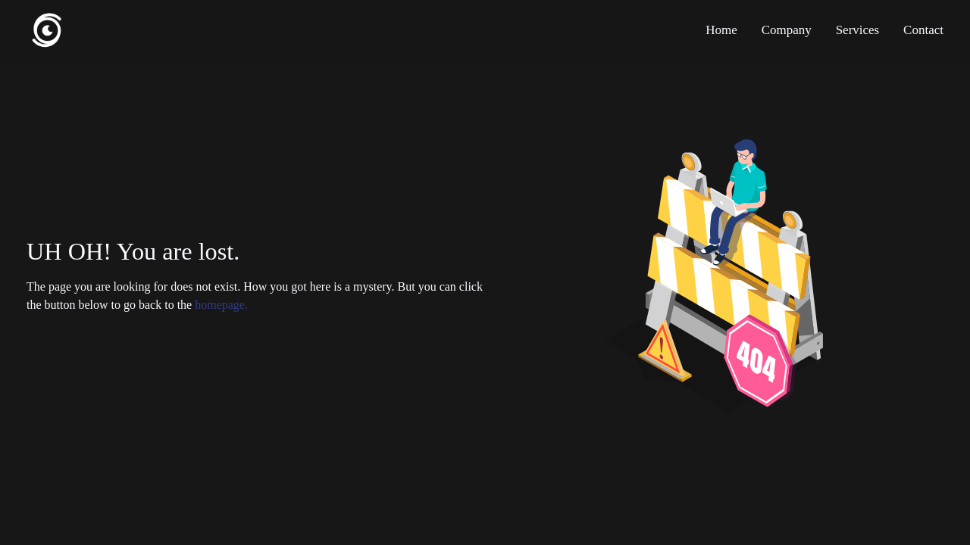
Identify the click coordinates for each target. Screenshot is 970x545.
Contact (923, 30)
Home (721, 30)
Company (787, 30)
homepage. (221, 304)
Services (858, 30)
